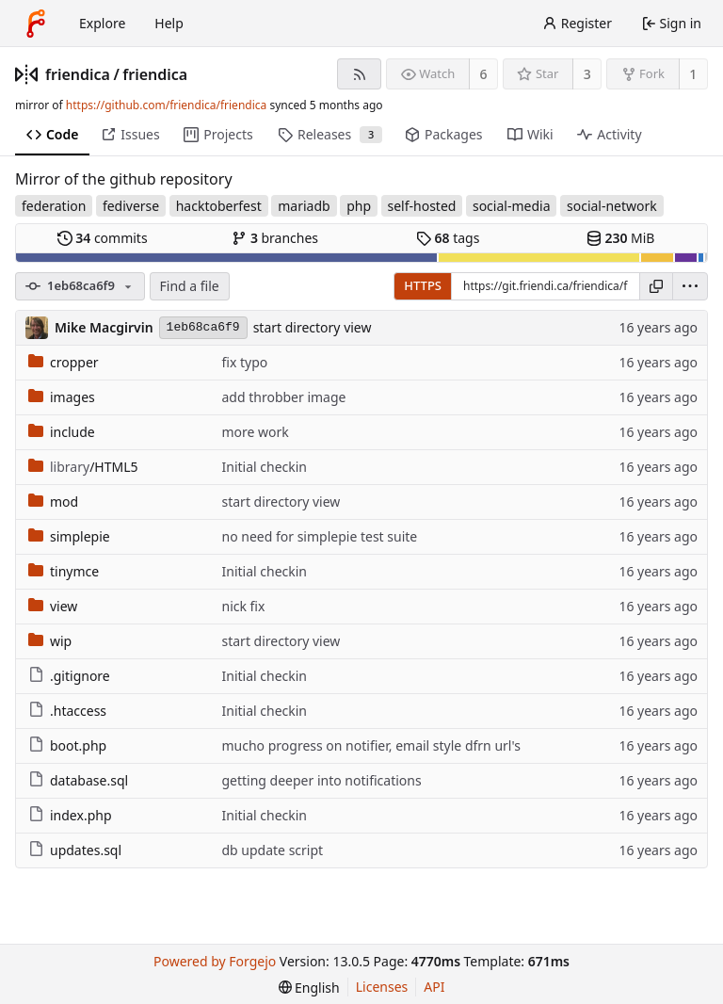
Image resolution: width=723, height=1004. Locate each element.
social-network (612, 206)
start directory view (312, 327)
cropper (63, 362)
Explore (102, 23)
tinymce (63, 571)
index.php (70, 815)
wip (50, 641)
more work (254, 432)
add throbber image (283, 397)
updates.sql (74, 850)
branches (275, 238)
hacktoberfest (219, 206)
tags (447, 238)
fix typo (244, 362)
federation (54, 206)
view (52, 606)
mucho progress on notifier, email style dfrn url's (370, 745)
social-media (512, 206)
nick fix (243, 606)
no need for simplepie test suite (319, 536)
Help (169, 23)
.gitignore (69, 676)
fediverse (131, 206)
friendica (77, 74)
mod (53, 501)
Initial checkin (264, 467)
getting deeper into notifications (321, 780)
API (434, 987)
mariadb (303, 206)
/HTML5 (83, 467)
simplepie (69, 536)
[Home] (35, 23)
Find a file (189, 286)
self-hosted (422, 206)
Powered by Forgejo (214, 961)
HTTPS (423, 285)
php (358, 206)
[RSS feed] (359, 73)
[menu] (690, 286)
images (61, 397)
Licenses (382, 987)
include (61, 432)
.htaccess (67, 711)
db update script (272, 850)
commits (102, 238)
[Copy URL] (656, 286)
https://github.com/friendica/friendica (166, 105)
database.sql (78, 780)
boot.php (67, 745)
